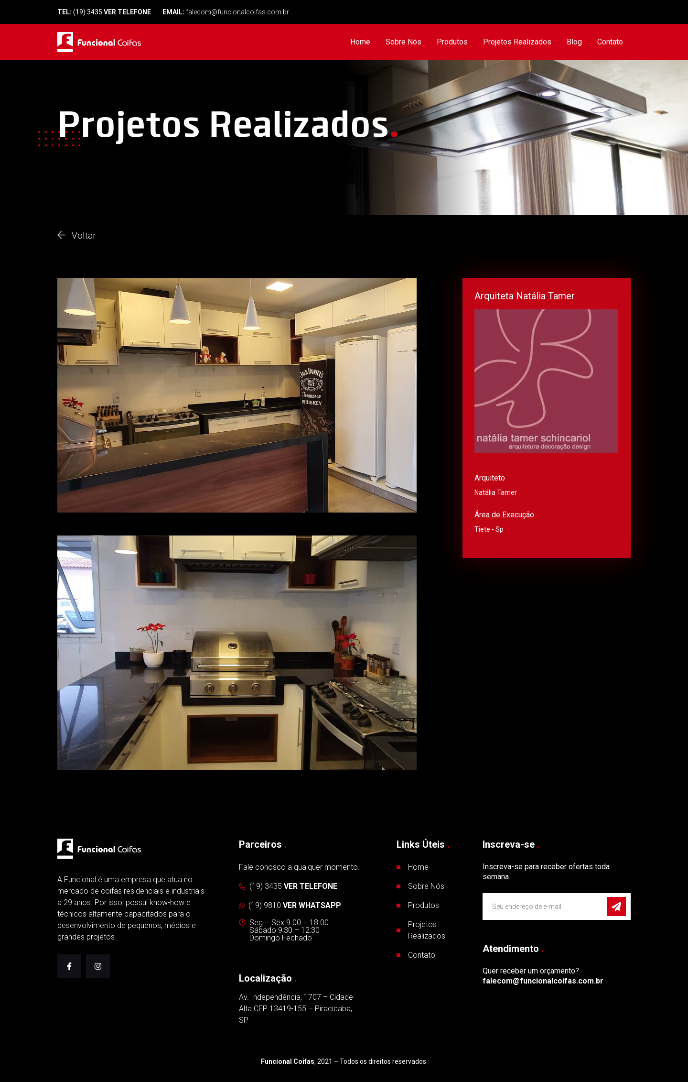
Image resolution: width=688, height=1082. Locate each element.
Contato (610, 41)
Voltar (76, 235)
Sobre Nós (403, 41)
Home (360, 41)
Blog (574, 41)
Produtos (452, 41)
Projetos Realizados (517, 41)
